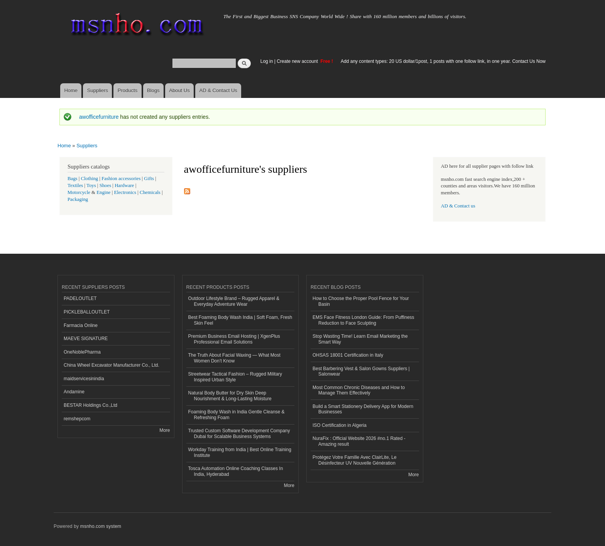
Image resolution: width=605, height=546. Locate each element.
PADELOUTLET (80, 298)
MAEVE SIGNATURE (86, 338)
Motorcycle (79, 192)
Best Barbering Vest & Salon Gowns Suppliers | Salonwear (361, 371)
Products (127, 90)
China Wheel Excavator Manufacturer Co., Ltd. (111, 365)
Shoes (106, 185)
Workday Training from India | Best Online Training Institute (239, 452)
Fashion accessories (120, 178)
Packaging (78, 199)
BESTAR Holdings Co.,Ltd (90, 405)
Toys (91, 185)
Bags (73, 178)
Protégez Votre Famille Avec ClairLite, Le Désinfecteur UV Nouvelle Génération (355, 460)
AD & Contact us (458, 206)
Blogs (153, 90)
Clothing (89, 178)
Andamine (74, 391)
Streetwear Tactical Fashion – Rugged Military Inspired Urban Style (235, 376)
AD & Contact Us (218, 90)
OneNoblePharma (82, 352)
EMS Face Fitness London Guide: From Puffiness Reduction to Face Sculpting (363, 320)
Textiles (75, 185)
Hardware (124, 185)
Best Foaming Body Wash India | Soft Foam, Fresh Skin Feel (240, 320)
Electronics (125, 192)
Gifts (149, 178)
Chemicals (151, 192)
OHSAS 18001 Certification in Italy (348, 355)
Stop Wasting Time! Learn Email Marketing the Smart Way (360, 339)
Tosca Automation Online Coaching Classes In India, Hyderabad (235, 471)
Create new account (298, 61)
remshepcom (77, 418)
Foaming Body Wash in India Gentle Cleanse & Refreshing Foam (236, 414)
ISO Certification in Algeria (340, 425)
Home (71, 90)
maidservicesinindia (84, 378)
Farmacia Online (81, 325)
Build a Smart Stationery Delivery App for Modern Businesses (363, 409)
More (164, 430)
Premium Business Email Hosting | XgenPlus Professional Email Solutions (234, 339)
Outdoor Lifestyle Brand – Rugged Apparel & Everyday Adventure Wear (234, 301)
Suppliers (97, 90)
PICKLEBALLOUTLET (87, 312)
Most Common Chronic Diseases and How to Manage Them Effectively (359, 390)
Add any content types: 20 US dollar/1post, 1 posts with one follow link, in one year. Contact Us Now (443, 61)
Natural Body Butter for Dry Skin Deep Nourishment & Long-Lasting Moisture (230, 395)
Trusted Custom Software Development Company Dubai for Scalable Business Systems (239, 433)
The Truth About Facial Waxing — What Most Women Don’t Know (234, 357)
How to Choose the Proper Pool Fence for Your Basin (361, 301)
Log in (266, 61)
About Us (179, 90)
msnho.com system (100, 526)
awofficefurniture (98, 117)
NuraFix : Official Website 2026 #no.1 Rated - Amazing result (359, 441)
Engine (103, 192)
